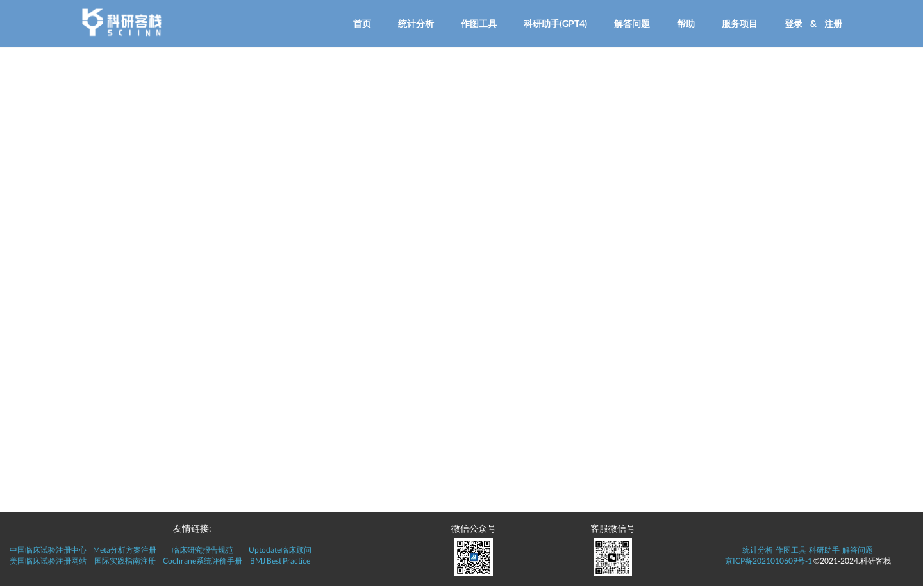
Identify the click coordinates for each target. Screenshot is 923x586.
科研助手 (824, 550)
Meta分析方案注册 (124, 550)
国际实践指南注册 (125, 561)
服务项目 (740, 23)
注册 (833, 23)
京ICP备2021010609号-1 (768, 561)
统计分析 (416, 23)
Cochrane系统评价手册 (202, 561)
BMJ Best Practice (280, 561)
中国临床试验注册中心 (48, 550)
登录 (793, 23)
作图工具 (479, 23)
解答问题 (632, 23)
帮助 (686, 23)
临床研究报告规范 (202, 550)
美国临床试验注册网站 (48, 561)
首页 (362, 23)
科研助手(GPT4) (555, 23)
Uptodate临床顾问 (280, 550)
